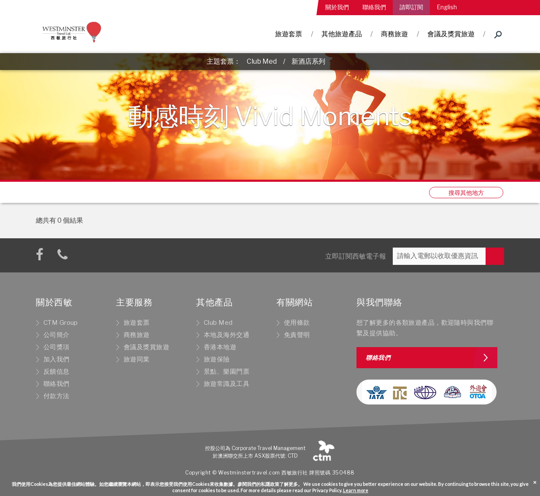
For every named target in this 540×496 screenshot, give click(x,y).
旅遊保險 (217, 359)
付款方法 (56, 396)
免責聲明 (297, 335)
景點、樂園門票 (226, 371)
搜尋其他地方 (466, 192)
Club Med (262, 61)
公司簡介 (56, 335)
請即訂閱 (411, 7)
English (447, 7)
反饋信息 (56, 371)
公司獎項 (56, 347)
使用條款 (297, 322)
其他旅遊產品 (341, 34)
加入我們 (56, 359)
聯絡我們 (374, 7)
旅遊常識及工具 (226, 384)
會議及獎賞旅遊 (451, 34)
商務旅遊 (394, 34)
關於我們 (337, 7)
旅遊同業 (137, 359)
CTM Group (60, 322)
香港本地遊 (220, 347)
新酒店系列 (308, 61)
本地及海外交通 (226, 335)
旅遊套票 (288, 34)
